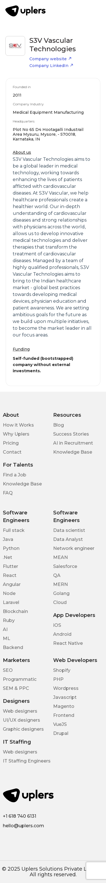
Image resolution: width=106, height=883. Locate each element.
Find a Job (14, 475)
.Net (7, 557)
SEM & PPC (16, 688)
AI (5, 629)
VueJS (60, 724)
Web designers (20, 711)
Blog (58, 425)
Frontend (63, 715)
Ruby (9, 620)
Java (8, 539)
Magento (63, 706)
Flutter (10, 566)
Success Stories (71, 434)
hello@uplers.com (23, 825)
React (9, 575)
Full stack (14, 530)
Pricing (11, 443)
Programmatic (19, 679)
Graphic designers (23, 729)
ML (6, 638)
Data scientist (69, 530)
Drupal (60, 733)
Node (9, 593)
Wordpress (66, 688)
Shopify (61, 670)
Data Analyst (68, 539)
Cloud (60, 602)
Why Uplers (16, 434)
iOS (57, 625)
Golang (61, 593)
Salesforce (65, 566)
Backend (13, 647)
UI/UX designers (21, 720)
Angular (12, 584)
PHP (58, 679)
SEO (8, 670)
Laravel (11, 602)
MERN (60, 584)
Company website (50, 58)
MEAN (60, 557)
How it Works (18, 425)
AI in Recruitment (73, 443)
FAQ (8, 493)
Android (62, 634)
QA (56, 575)
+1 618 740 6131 (19, 816)
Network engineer (73, 548)
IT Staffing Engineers (27, 761)
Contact (12, 452)
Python (11, 548)
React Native (68, 643)
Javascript (65, 697)
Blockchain (15, 611)
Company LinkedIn (51, 65)
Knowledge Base (72, 452)
